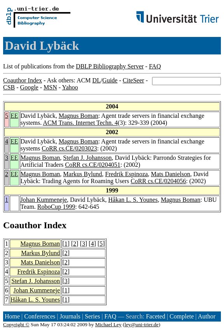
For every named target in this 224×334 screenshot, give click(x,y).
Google (29, 87)
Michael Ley (108, 324)
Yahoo (70, 87)
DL (96, 80)
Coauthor (22, 225)
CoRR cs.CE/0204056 (158, 181)
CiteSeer (133, 80)
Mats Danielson (170, 174)
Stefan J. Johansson (87, 157)
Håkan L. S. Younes (133, 199)
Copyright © (16, 324)
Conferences (39, 316)
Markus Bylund (82, 174)
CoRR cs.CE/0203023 (69, 148)
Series (92, 316)
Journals (70, 316)
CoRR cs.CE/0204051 (92, 164)
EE (14, 115)
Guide (109, 80)
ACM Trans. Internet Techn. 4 (80, 122)
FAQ (155, 66)
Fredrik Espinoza (126, 174)
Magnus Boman (78, 115)
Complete (182, 316)
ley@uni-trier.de (141, 324)
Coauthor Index (22, 80)
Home (12, 316)
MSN (50, 87)
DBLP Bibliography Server (110, 66)
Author (206, 316)
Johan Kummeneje (44, 199)
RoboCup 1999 (56, 206)
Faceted (155, 316)
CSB (9, 87)
